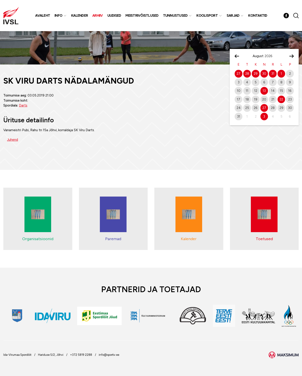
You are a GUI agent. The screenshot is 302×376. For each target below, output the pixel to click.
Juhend (12, 140)
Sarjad (233, 15)
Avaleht (42, 15)
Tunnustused (175, 15)
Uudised (114, 15)
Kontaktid (257, 15)
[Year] (270, 56)
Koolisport (207, 15)
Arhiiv (97, 15)
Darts (23, 105)
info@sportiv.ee (109, 354)
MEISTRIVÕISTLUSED (141, 15)
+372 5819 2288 (81, 354)
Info (58, 15)
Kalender (79, 15)
